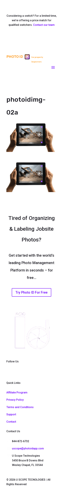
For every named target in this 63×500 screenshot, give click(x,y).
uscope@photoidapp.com (28, 448)
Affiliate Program (16, 392)
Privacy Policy (15, 399)
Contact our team (44, 24)
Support (11, 414)
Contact (11, 421)
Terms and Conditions (20, 407)
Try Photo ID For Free (31, 292)
